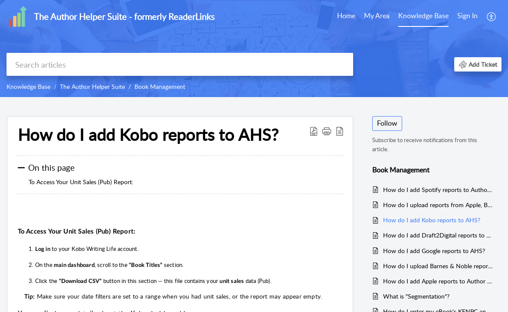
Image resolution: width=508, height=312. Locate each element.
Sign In (467, 15)
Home (346, 15)
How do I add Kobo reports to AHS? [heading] (148, 134)
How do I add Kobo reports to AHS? (431, 220)
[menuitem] (346, 16)
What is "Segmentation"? (416, 296)
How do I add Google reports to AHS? (434, 251)
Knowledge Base (423, 15)
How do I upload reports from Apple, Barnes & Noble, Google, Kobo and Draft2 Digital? (438, 205)
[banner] (254, 48)
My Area (377, 15)
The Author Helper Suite (92, 86)
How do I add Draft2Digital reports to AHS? (438, 235)
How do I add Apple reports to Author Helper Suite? (438, 281)
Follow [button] (387, 123)
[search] (180, 64)
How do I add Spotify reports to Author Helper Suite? (438, 189)
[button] (491, 16)
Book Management (159, 86)
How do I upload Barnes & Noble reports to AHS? (438, 266)
